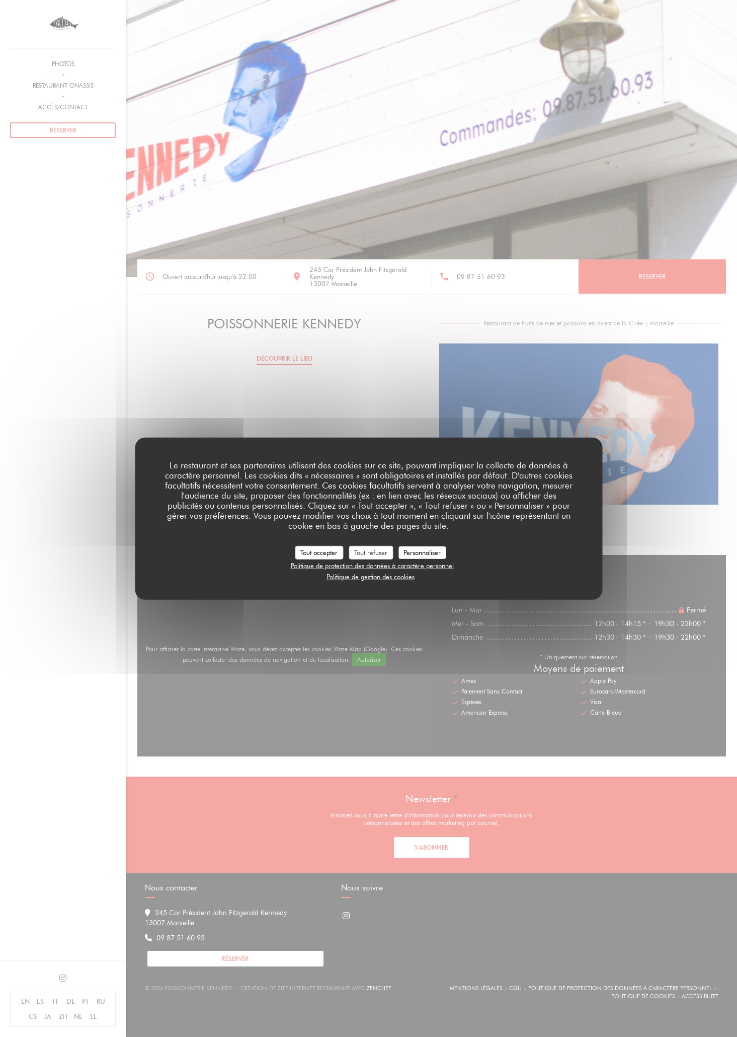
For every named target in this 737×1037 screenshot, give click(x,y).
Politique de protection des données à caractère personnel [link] (372, 566)
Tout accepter (319, 552)
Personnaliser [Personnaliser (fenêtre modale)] (422, 552)
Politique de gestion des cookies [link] (370, 576)
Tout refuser (370, 552)
